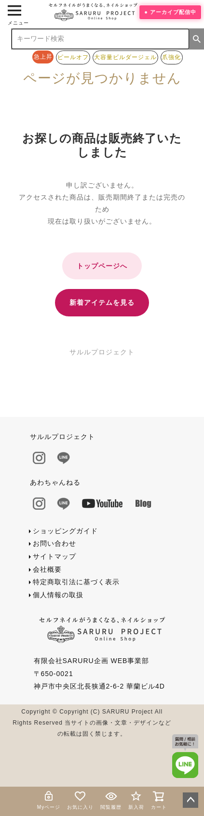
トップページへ (102, 266)
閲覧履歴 (111, 800)
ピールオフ (73, 57)
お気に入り (80, 800)
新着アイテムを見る (102, 302)
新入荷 (136, 800)
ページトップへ (190, 800)
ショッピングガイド (65, 531)
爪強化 (171, 57)
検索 (197, 39)
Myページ (48, 800)
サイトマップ (54, 556)
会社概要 (47, 569)
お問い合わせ (54, 543)
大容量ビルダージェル (125, 57)
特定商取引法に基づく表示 (76, 582)
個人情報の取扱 (58, 595)
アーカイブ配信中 (173, 12)
